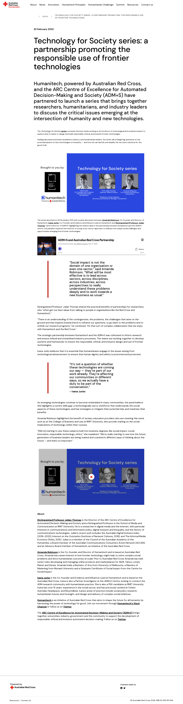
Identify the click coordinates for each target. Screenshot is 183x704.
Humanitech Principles (73, 4)
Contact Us (26, 700)
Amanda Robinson (110, 220)
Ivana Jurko (53, 223)
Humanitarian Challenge (100, 4)
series (64, 131)
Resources (132, 4)
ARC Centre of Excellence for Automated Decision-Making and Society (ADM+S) (87, 612)
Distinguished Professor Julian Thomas (59, 519)
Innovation (53, 4)
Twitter (67, 606)
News (42, 4)
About (33, 4)
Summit (120, 4)
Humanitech (44, 600)
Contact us (147, 4)
